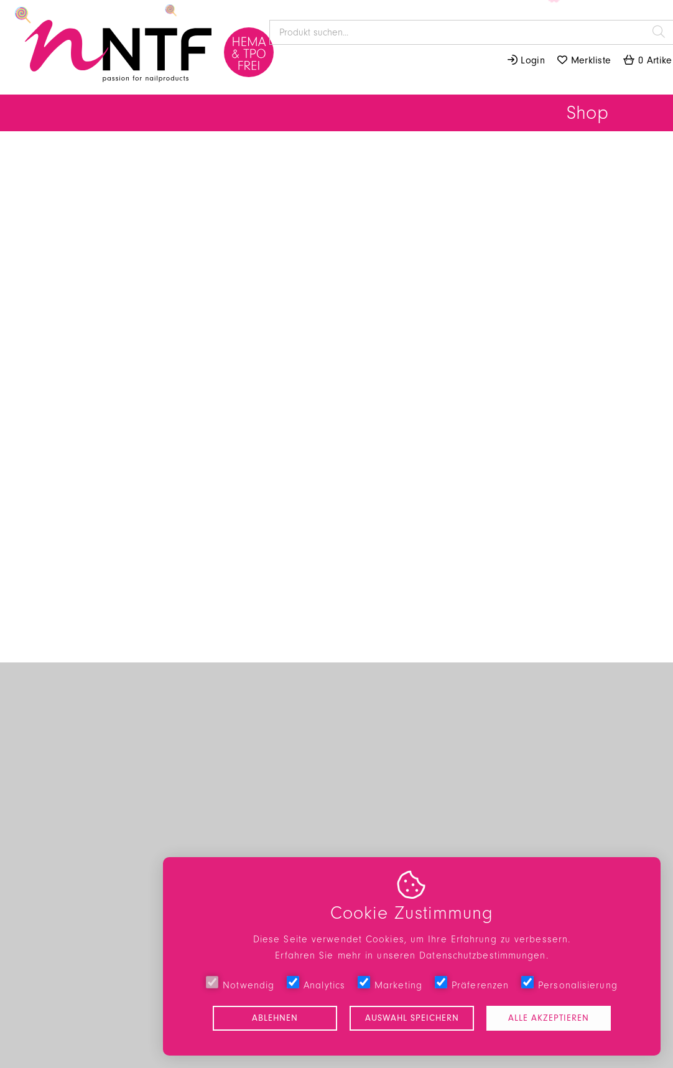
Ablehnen (275, 1018)
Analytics (316, 983)
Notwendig (240, 983)
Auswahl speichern (412, 1018)
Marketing (390, 983)
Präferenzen (472, 983)
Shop (587, 113)
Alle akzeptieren (548, 1018)
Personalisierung (569, 983)
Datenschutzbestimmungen (482, 955)
